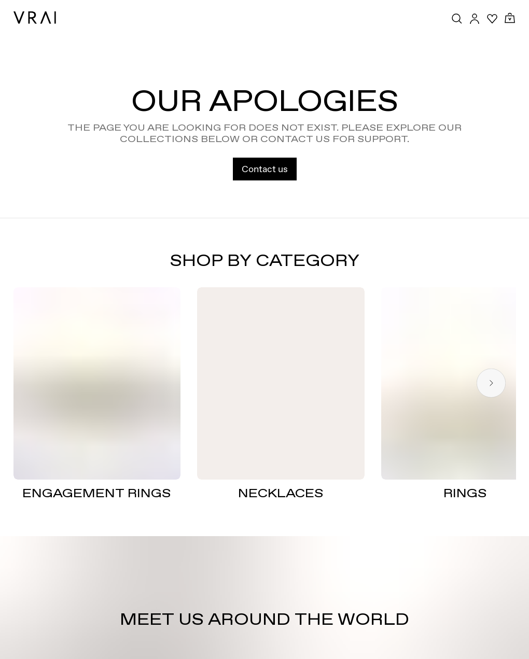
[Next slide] (491, 383)
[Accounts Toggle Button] (474, 18)
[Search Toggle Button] (457, 18)
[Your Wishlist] (492, 18)
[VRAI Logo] (34, 17)
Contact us (265, 168)
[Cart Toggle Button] (510, 18)
